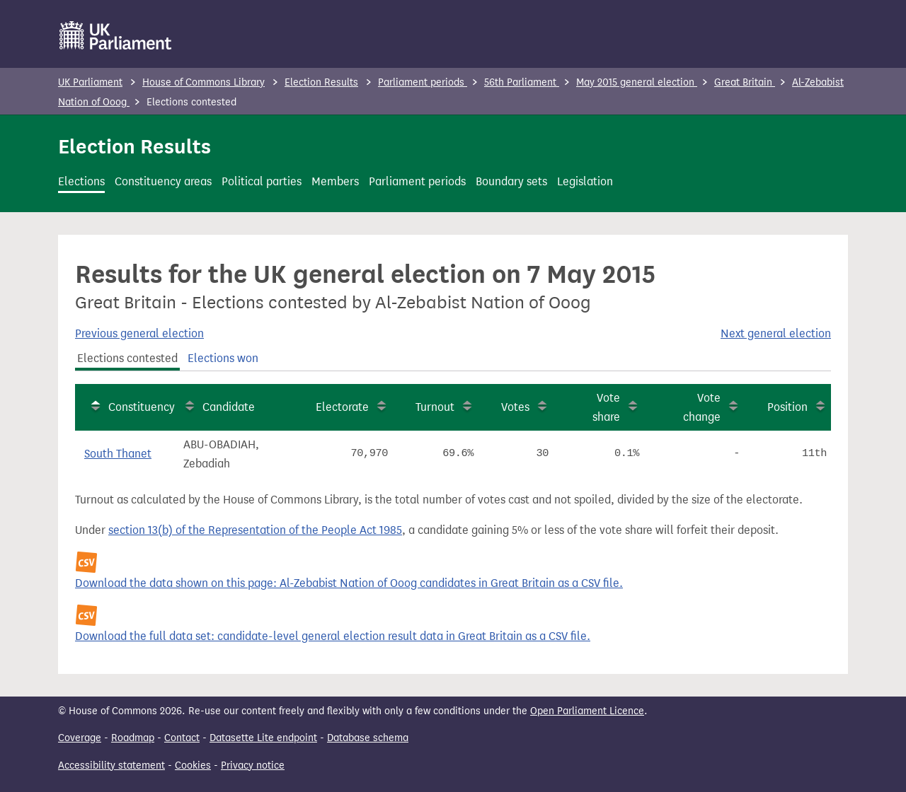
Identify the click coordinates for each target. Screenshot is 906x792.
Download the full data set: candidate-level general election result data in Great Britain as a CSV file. (332, 636)
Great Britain (744, 82)
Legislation (585, 181)
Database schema (367, 738)
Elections (81, 181)
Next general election (776, 333)
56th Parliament (521, 82)
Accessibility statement (111, 765)
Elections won (223, 358)
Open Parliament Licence (587, 711)
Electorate (342, 407)
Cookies (193, 765)
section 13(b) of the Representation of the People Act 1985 (255, 530)
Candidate (228, 407)
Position (787, 407)
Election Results (321, 82)
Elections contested (127, 358)
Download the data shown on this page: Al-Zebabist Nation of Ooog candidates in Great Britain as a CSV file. (349, 583)
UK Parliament (90, 82)
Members (335, 181)
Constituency (141, 407)
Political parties (262, 181)
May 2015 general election (636, 82)
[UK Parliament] (115, 35)
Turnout (434, 407)
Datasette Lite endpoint (263, 738)
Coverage (79, 738)
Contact (182, 738)
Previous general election (139, 333)
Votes (515, 407)
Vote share (606, 407)
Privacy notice (253, 765)
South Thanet (117, 453)
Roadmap (132, 738)
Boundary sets (511, 181)
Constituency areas (163, 181)
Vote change (702, 407)
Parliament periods (422, 82)
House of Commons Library (203, 82)
